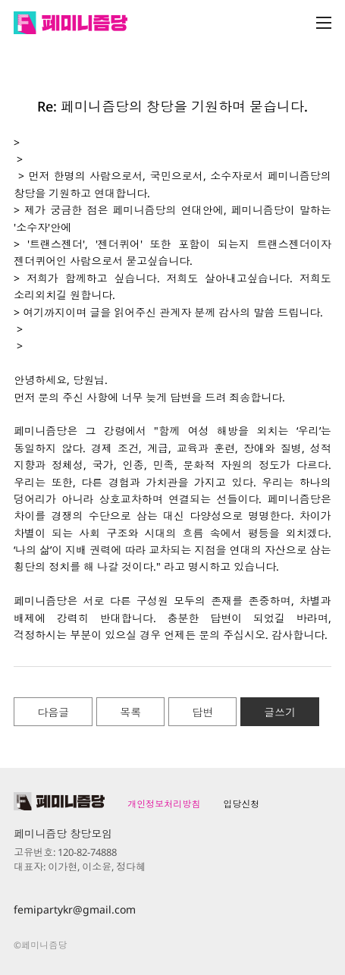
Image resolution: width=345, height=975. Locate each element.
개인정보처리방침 (163, 803)
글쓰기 (280, 712)
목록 (130, 712)
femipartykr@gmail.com (75, 909)
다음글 (53, 712)
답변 (202, 712)
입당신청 (241, 803)
